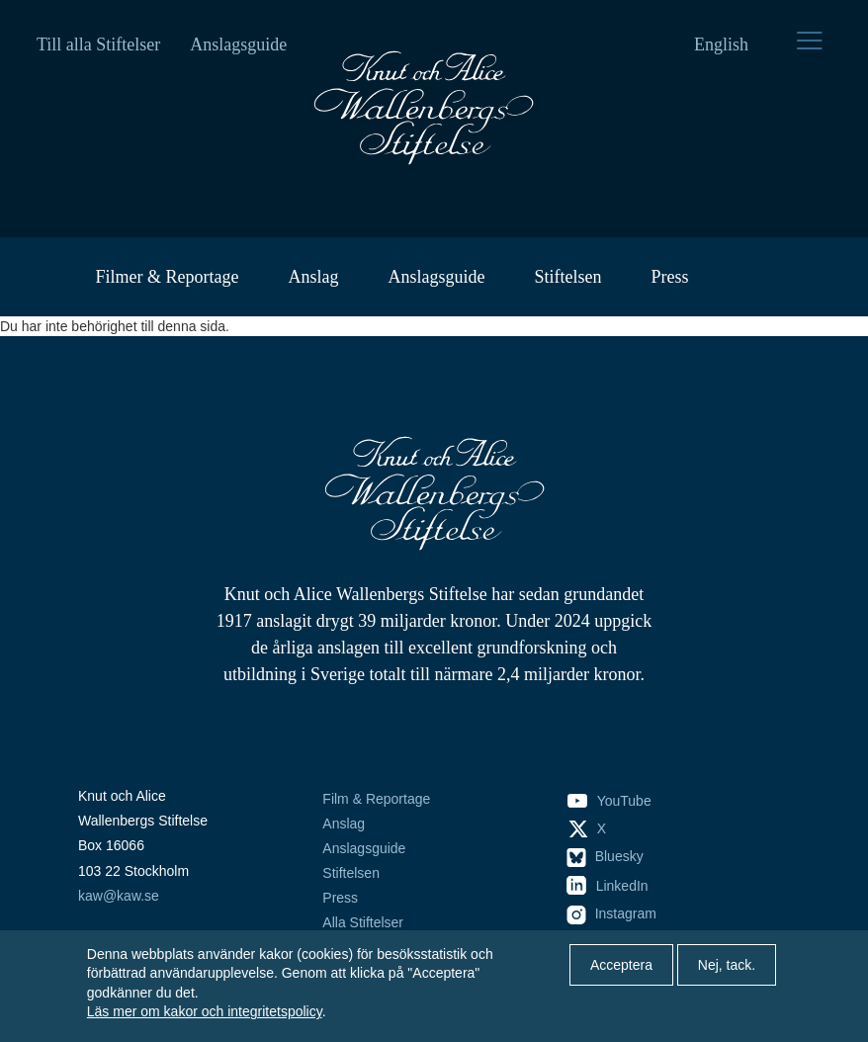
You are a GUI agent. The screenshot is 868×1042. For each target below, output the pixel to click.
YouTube (609, 801)
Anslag (313, 277)
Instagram (611, 913)
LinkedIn (608, 886)
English (721, 44)
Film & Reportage (376, 799)
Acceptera (621, 965)
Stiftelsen (567, 277)
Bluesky (605, 856)
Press (669, 277)
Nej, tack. (726, 965)
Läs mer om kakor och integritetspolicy (204, 1011)
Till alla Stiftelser (98, 44)
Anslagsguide (238, 44)
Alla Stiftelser (362, 922)
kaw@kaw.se (118, 896)
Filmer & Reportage (167, 277)
